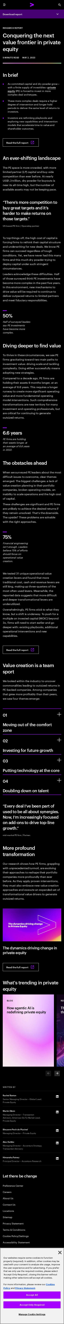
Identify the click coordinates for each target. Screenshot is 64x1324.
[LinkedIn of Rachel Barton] (57, 1096)
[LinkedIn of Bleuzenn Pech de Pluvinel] (57, 1130)
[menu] (4, 5)
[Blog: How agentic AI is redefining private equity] (28, 1030)
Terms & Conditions (14, 1229)
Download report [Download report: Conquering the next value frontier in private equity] (12, 14)
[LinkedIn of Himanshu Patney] (57, 1158)
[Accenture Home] (32, 5)
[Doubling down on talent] (59, 780)
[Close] (60, 1252)
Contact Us (9, 1204)
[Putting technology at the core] (59, 760)
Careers (7, 1192)
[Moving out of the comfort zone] (59, 714)
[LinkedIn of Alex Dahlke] (57, 1143)
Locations (8, 1211)
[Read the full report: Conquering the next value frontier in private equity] (21, 142)
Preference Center (13, 1185)
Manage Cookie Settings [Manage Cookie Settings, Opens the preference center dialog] (32, 1314)
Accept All (32, 1295)
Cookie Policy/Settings (16, 1236)
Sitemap (7, 1217)
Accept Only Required (32, 1305)
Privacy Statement (13, 1223)
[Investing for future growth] (59, 740)
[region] (32, 1286)
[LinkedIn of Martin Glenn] (57, 1112)
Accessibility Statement (16, 1242)
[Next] (57, 1073)
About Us (8, 1198)
